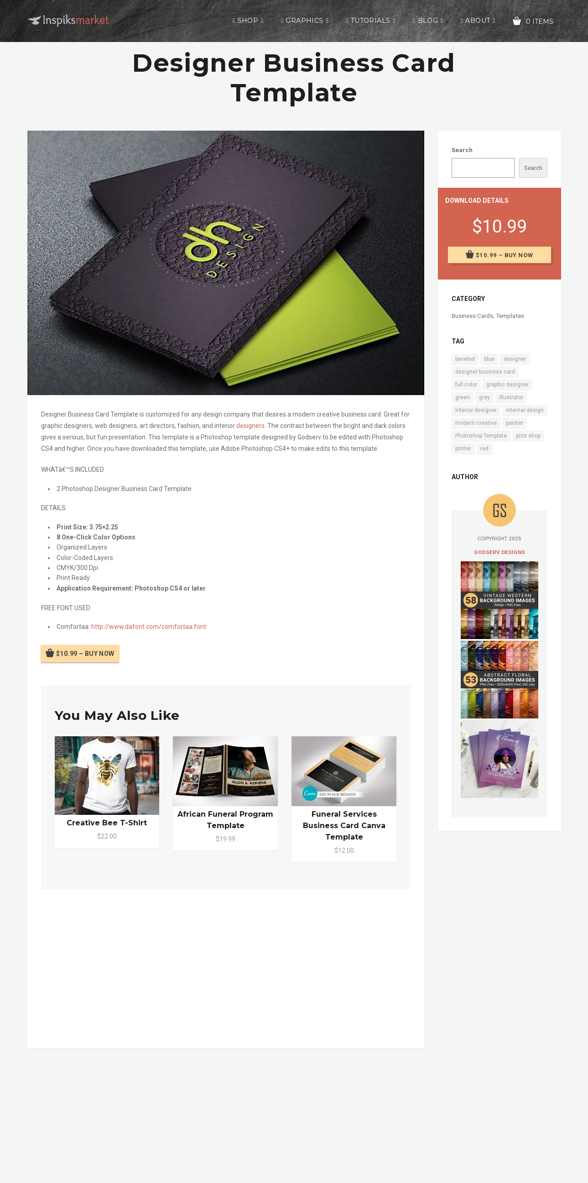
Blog (428, 20)
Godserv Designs (499, 552)
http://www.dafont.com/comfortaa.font (148, 626)
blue (489, 359)
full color (466, 384)
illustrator (511, 397)
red (484, 448)
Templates (510, 315)
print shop (528, 436)
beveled (465, 359)
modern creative (476, 423)
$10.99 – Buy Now (85, 653)
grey (484, 397)
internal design (525, 410)
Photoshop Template (481, 436)
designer (515, 359)
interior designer (476, 410)
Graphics (304, 20)
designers (250, 425)
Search (462, 150)
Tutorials (370, 20)
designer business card (485, 372)
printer (463, 448)
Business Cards (472, 315)
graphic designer (507, 384)
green (462, 397)
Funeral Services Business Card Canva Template (344, 825)
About (477, 20)
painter (514, 423)
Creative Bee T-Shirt (107, 823)
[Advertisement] (226, 967)
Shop (248, 20)
